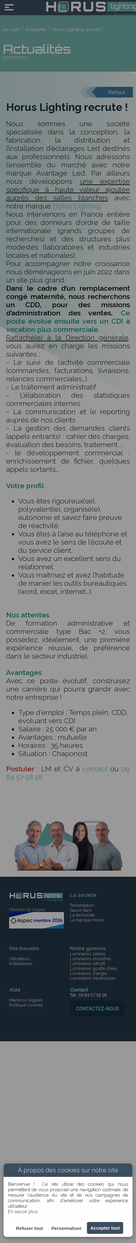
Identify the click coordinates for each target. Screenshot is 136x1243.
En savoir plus (23, 1211)
